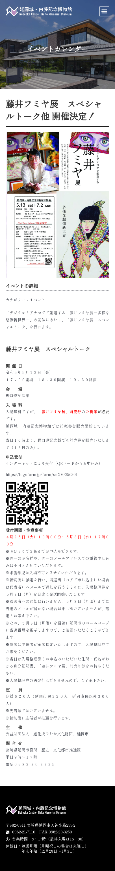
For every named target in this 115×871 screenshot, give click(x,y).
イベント (37, 299)
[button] (104, 11)
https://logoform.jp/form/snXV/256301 (42, 474)
